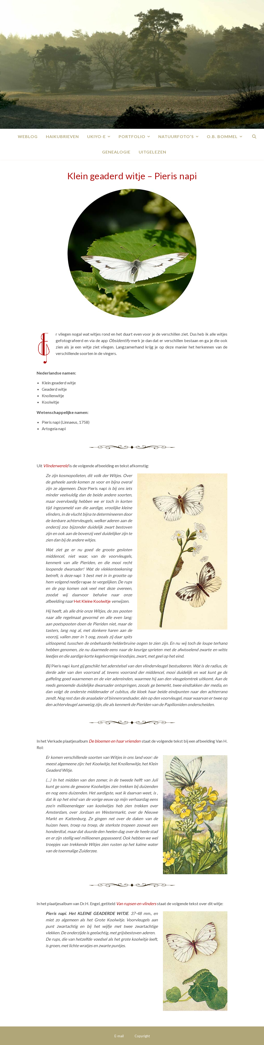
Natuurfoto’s (176, 136)
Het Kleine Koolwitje (92, 601)
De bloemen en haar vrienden (115, 740)
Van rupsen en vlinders (136, 903)
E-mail (119, 1036)
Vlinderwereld (55, 465)
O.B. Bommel (222, 136)
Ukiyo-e (96, 136)
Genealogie (116, 151)
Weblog (28, 136)
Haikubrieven (62, 136)
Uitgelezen (152, 151)
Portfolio (132, 136)
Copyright (142, 1036)
